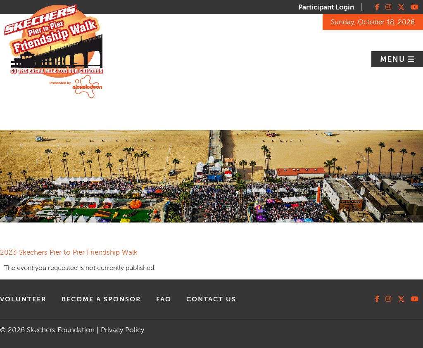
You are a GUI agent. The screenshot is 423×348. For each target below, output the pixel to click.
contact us (211, 299)
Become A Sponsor (101, 299)
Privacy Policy (122, 330)
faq (163, 299)
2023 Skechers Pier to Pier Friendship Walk (69, 252)
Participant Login (326, 7)
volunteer (23, 299)
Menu (394, 59)
